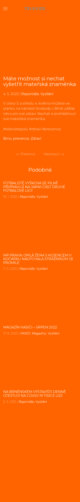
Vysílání (47, 94)
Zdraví (36, 138)
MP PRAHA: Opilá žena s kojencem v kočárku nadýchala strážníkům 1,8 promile (38, 259)
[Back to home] (40, 8)
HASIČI (25, 333)
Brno (7, 138)
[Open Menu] (5, 8)
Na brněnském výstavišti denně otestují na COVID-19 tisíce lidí (34, 394)
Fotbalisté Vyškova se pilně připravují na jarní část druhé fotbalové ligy (34, 187)
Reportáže (30, 94)
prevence (21, 138)
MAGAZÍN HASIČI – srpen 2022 (30, 327)
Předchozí (25, 154)
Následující (54, 154)
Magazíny (39, 333)
